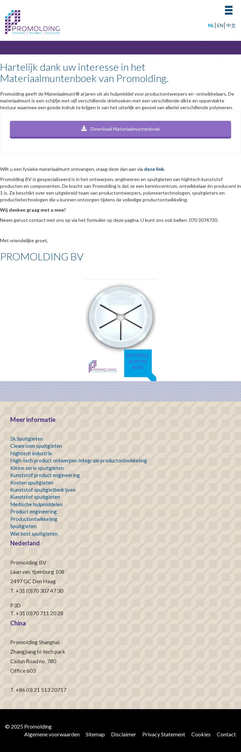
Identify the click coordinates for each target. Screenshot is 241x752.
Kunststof (21, 497)
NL (211, 25)
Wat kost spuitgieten (34, 533)
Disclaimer (123, 734)
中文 (231, 25)
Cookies (201, 734)
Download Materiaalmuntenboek (120, 129)
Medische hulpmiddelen (36, 504)
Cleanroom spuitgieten (36, 446)
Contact (226, 734)
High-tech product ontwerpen (43, 460)
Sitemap (95, 734)
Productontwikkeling (34, 519)
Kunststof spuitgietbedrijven (43, 490)
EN (220, 25)
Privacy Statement (163, 734)
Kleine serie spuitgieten (37, 468)
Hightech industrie (31, 453)
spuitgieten (47, 497)
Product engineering (33, 511)
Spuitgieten (23, 526)
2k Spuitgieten (26, 439)
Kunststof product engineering (45, 475)
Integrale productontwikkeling (112, 460)
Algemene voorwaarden (52, 734)
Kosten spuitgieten (31, 482)
